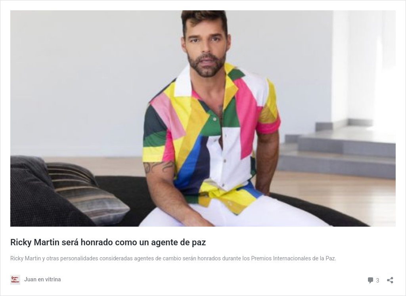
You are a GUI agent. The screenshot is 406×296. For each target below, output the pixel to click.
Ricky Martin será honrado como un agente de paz (108, 242)
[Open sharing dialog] (390, 277)
